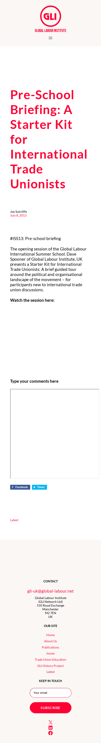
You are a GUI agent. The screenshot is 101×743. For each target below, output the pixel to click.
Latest (14, 520)
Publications (50, 647)
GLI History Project (50, 666)
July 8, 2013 (18, 215)
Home (50, 635)
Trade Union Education (50, 659)
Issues (51, 653)
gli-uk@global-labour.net (50, 590)
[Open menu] (50, 38)
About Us (50, 641)
